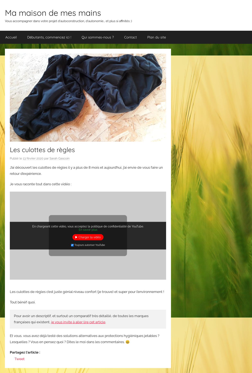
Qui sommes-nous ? (98, 37)
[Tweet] (13, 359)
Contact (130, 37)
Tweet (20, 359)
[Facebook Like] (10, 359)
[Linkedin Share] (25, 358)
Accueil (11, 37)
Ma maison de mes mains (53, 13)
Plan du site (156, 37)
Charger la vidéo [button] (90, 237)
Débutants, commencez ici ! (49, 37)
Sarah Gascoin (60, 158)
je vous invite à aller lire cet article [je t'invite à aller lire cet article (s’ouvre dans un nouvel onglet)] (78, 322)
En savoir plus (88, 229)
